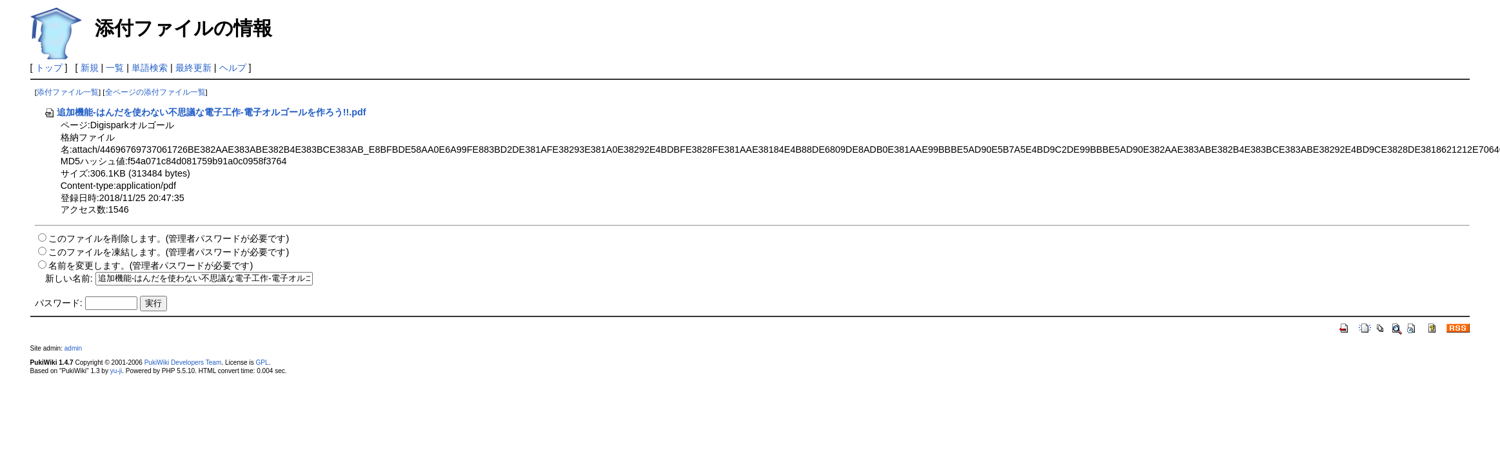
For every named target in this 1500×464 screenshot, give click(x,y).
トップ (49, 68)
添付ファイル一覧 (68, 92)
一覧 (115, 68)
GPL (262, 362)
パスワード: (59, 303)
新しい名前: (69, 278)
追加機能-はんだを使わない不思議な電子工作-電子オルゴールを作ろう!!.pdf (205, 112)
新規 (90, 68)
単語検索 (150, 68)
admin (73, 348)
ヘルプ (232, 68)
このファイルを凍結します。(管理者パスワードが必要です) (169, 252)
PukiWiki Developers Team (183, 362)
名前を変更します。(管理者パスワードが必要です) (150, 265)
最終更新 (193, 68)
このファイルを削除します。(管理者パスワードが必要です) (169, 238)
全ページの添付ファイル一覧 (155, 92)
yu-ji (116, 370)
